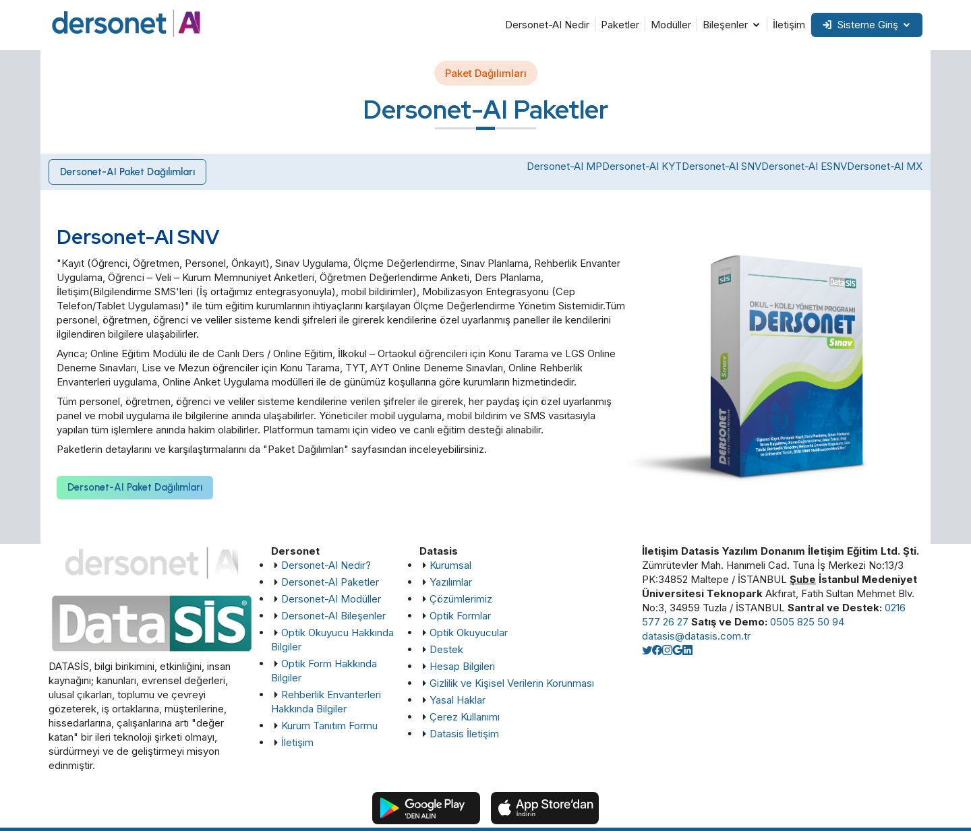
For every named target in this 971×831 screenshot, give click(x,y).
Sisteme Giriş (860, 24)
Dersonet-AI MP (564, 166)
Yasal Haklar (458, 700)
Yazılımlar (451, 582)
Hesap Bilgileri (462, 666)
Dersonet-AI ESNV (804, 166)
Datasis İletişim (464, 733)
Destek (446, 649)
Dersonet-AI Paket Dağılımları (128, 172)
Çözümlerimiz (461, 598)
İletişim (789, 24)
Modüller (671, 24)
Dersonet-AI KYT (642, 166)
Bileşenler (725, 24)
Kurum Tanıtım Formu (329, 725)
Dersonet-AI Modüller (331, 598)
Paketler (620, 24)
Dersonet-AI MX (884, 166)
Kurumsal (450, 565)
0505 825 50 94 (807, 621)
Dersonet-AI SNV (721, 166)
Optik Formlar (460, 615)
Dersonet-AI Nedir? (326, 565)
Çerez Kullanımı (465, 716)
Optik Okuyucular (469, 632)
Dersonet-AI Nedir (547, 24)
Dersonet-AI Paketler (330, 582)
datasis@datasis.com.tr (696, 635)
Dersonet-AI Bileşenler (333, 615)
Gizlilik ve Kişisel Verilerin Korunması (512, 683)
